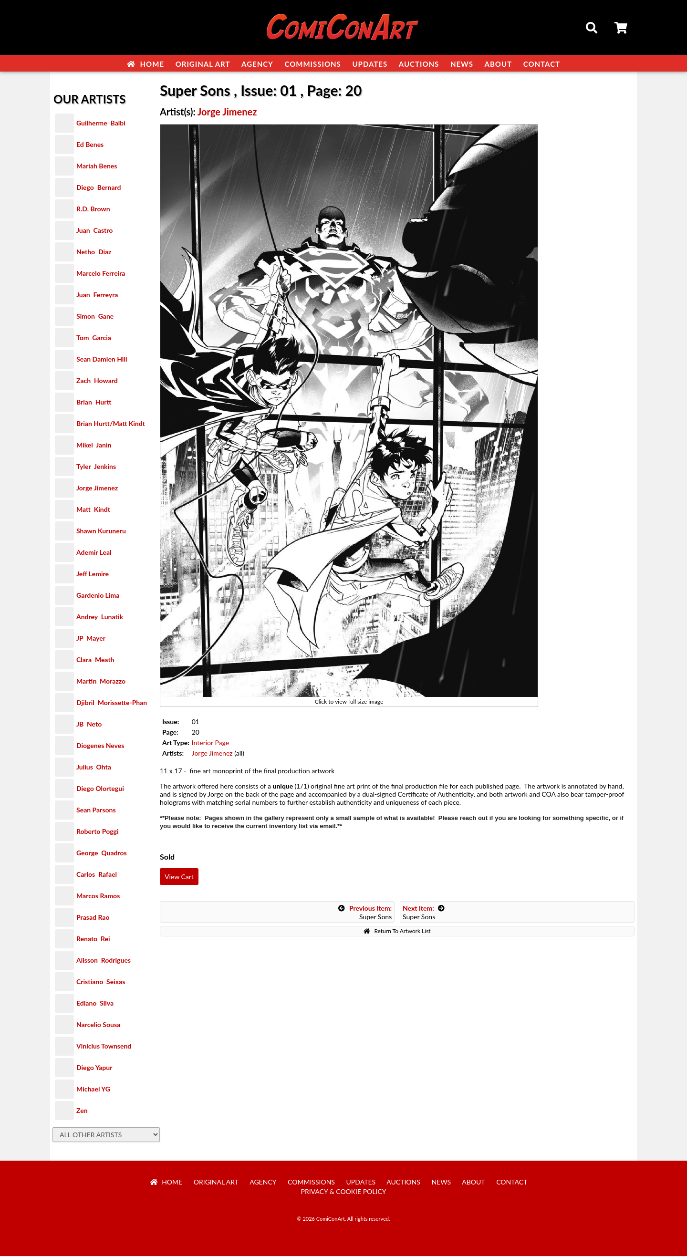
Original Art (203, 64)
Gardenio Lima (97, 596)
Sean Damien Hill (101, 360)
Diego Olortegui (100, 789)
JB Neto (89, 725)
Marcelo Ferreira (100, 274)
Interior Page (210, 743)
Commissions (312, 64)
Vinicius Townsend (103, 1047)
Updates (369, 64)
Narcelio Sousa (98, 1025)
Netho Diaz (94, 253)
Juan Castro (94, 231)
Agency (257, 64)
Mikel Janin (93, 446)
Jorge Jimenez (97, 489)
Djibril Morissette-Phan (111, 703)
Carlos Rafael (96, 875)
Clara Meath (95, 660)
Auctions (419, 64)
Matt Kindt (93, 510)
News (461, 64)
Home (145, 64)
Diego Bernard (98, 188)
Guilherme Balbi (100, 124)
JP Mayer (90, 639)
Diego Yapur (94, 1068)
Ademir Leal (94, 553)
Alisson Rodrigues (103, 961)
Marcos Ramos (98, 897)
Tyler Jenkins (96, 467)
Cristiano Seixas (100, 982)
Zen (82, 1111)
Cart (621, 29)
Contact (541, 64)
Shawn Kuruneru (101, 532)
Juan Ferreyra (97, 295)
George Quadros (101, 854)
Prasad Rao (92, 918)
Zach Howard (97, 381)
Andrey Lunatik (99, 617)
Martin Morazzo (100, 682)
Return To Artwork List (397, 931)
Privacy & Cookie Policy (343, 1192)
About (498, 64)
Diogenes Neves (100, 746)
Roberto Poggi (97, 832)
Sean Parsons (96, 811)
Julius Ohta (93, 768)
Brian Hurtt (93, 403)
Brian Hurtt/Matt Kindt (110, 424)
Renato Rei (93, 939)
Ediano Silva (95, 1004)
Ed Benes (90, 145)
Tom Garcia (93, 338)
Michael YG (93, 1090)
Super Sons (365, 913)
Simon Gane (95, 317)
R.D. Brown (93, 210)
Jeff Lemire (92, 575)
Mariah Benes (96, 167)
